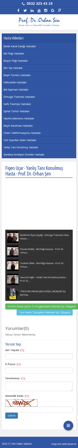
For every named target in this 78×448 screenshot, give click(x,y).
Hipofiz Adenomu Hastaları (19, 118)
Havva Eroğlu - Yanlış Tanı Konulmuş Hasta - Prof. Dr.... (43, 279)
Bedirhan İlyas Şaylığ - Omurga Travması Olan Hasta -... (44, 236)
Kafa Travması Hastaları (17, 104)
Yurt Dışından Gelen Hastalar (20, 140)
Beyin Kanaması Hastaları (18, 125)
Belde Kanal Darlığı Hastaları (20, 46)
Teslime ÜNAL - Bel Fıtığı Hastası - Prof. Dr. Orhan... (42, 265)
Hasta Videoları (14, 38)
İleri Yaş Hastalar (13, 68)
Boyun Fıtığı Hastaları (16, 60)
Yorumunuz (15, 378)
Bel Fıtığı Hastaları (14, 53)
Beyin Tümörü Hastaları (17, 75)
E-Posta (13, 364)
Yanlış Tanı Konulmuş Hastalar (21, 147)
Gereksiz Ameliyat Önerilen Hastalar (24, 154)
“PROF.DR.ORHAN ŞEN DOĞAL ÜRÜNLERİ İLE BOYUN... (43, 293)
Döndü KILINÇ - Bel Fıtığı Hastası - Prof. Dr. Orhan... (42, 251)
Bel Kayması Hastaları (16, 89)
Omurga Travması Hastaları (19, 96)
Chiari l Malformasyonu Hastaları (22, 132)
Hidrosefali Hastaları (15, 82)
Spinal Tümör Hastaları (17, 111)
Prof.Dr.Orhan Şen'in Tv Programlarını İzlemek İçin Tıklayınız (42, 306)
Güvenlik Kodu (17, 396)
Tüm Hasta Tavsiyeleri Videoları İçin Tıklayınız (44, 312)
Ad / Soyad (15, 350)
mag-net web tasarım (63, 443)
